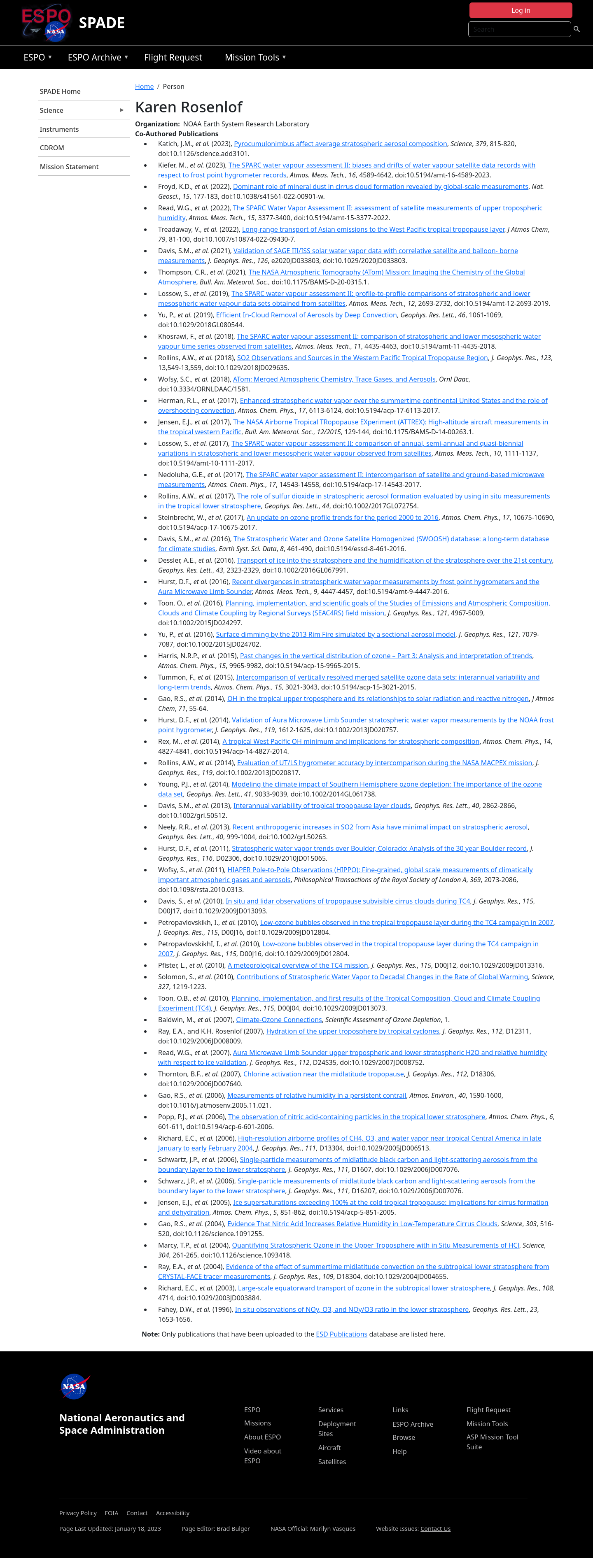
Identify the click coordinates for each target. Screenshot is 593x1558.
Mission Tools (254, 58)
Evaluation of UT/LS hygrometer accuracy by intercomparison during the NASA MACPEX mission (384, 762)
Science (81, 112)
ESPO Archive (96, 58)
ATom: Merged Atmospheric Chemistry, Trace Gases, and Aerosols (334, 379)
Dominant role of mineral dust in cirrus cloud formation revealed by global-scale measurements (380, 186)
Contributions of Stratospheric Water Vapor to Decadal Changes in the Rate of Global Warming (382, 976)
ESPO (36, 58)
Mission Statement (69, 166)
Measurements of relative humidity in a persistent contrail (316, 1095)
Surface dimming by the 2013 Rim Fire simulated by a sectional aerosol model (335, 634)
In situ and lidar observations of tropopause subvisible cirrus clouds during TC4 (348, 901)
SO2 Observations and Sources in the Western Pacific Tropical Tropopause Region (362, 357)
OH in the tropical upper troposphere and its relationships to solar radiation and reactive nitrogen (378, 698)
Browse (403, 1437)
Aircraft (329, 1447)
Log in (520, 10)
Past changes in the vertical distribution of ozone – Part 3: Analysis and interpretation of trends (386, 655)
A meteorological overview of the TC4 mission (298, 965)
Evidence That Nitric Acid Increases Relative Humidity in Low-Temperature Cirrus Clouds (362, 1223)
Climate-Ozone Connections (279, 1019)
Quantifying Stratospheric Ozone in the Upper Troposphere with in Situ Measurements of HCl (375, 1245)
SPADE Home (60, 91)
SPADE (102, 22)
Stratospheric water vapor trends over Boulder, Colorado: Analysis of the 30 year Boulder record (379, 848)
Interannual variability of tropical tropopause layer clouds (322, 805)
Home (144, 86)
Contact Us (435, 1528)
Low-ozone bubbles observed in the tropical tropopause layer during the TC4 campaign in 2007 (406, 922)
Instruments (59, 129)
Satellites (332, 1461)
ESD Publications (341, 1334)
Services (330, 1409)
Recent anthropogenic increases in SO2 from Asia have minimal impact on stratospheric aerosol (380, 826)
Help (399, 1451)
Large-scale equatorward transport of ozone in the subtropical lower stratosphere (364, 1288)
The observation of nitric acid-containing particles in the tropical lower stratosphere (356, 1116)
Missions (257, 1423)
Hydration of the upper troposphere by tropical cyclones (352, 1031)
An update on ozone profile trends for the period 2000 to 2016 (343, 517)
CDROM (52, 147)
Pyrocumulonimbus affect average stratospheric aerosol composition (340, 143)
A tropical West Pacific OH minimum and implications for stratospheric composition (350, 741)
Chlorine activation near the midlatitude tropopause (323, 1073)
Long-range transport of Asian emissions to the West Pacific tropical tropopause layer (373, 229)
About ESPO (262, 1437)
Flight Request (173, 57)
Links (400, 1409)
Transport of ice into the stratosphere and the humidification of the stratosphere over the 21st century (394, 560)
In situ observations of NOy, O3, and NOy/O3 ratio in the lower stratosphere (352, 1309)
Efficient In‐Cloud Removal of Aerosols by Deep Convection (306, 314)
